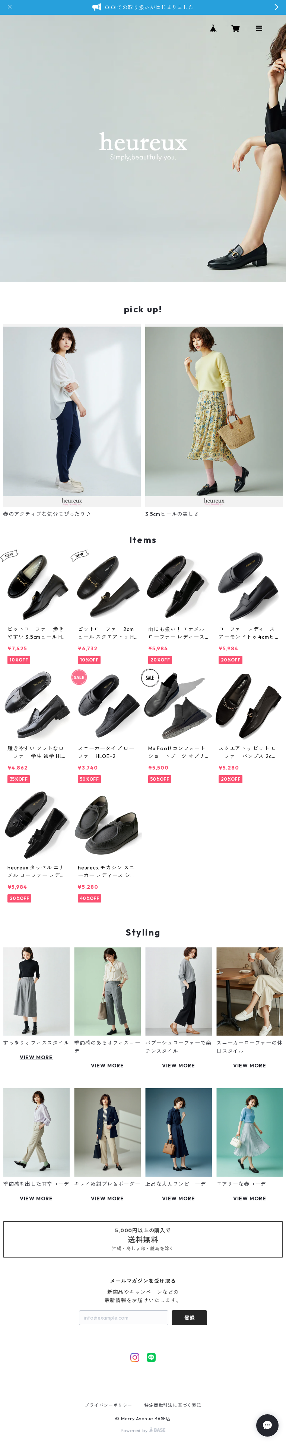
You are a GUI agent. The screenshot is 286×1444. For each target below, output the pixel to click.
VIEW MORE (36, 1057)
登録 (189, 1317)
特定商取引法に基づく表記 (172, 1405)
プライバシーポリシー (108, 1405)
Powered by (143, 1430)
